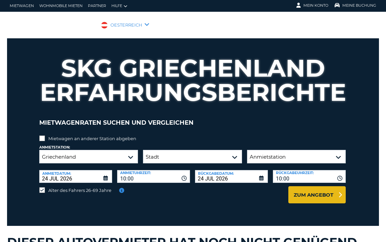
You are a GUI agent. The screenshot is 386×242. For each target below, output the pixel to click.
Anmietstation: (54, 142)
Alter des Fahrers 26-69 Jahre (79, 185)
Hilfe (119, 6)
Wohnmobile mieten (61, 5)
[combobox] (153, 171)
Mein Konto (312, 5)
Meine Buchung (355, 5)
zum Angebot (313, 190)
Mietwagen (22, 5)
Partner (97, 5)
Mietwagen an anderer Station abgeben (92, 133)
